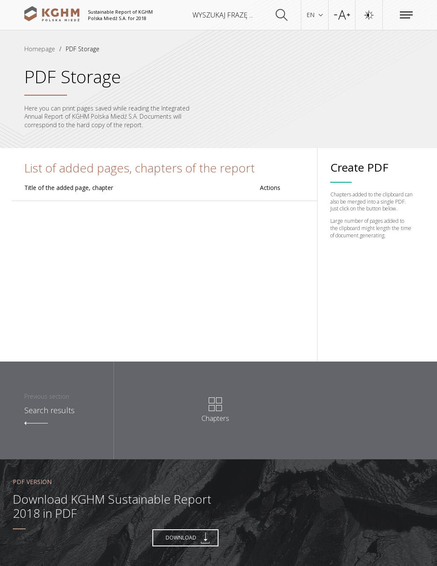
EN (314, 15)
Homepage (39, 49)
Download (188, 537)
